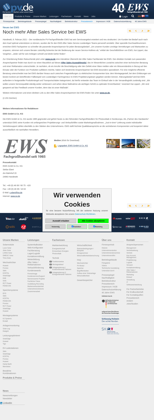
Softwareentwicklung (134, 285)
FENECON (7, 286)
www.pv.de (105, 93)
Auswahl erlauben (61, 221)
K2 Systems (7, 319)
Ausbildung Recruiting (36, 284)
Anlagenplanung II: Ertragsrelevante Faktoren (61, 273)
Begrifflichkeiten (83, 271)
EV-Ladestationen (11, 348)
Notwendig (56, 227)
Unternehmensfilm (108, 255)
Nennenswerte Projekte (36, 279)
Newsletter (7, 398)
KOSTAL (6, 273)
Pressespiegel (40, 21)
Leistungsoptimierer (11, 335)
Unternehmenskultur (109, 250)
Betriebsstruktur (71, 21)
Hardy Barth (7, 364)
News (86, 16)
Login (125, 16)
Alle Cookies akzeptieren (93, 221)
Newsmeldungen (10, 395)
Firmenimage (32, 274)
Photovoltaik (56, 254)
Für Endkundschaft (134, 292)
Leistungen (54, 16)
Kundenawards (34, 270)
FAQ (79, 260)
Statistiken (77, 227)
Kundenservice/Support (36, 276)
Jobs (93, 16)
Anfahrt (129, 301)
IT (127, 282)
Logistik (129, 263)
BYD (4, 293)
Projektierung (131, 260)
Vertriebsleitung (132, 250)
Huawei (5, 266)
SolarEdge (7, 276)
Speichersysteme (10, 290)
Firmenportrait (8, 21)
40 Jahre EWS (141, 21)
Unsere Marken (39, 16)
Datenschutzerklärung (122, 21)
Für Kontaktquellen (134, 295)
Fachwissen (66, 16)
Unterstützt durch (108, 271)
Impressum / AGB (103, 21)
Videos (104, 266)
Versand (129, 265)
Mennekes (6, 367)
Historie (104, 248)
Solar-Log (6, 329)
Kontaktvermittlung (36, 256)
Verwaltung (130, 280)
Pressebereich (87, 21)
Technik (55, 258)
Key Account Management (131, 256)
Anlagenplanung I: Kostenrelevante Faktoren (61, 268)
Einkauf (129, 277)
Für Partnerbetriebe (135, 289)
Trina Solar (7, 258)
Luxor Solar (7, 248)
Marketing (130, 275)
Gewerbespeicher (85, 280)
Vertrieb (129, 253)
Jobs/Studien (132, 304)
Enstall (5, 321)
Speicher (80, 268)
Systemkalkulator (35, 245)
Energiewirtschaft (58, 249)
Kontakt (77, 16)
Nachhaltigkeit (55, 21)
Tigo (4, 344)
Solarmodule (8, 245)
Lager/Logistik (34, 253)
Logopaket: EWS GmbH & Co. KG (73, 145)
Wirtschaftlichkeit (84, 245)
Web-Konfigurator (35, 248)
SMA (4, 271)
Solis (4, 281)
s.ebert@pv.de (16, 192)
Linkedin (7, 403)
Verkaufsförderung (36, 268)
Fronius (5, 268)
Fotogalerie (106, 263)
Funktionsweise (58, 262)
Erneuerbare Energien (60, 251)
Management (131, 248)
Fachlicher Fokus (34, 281)
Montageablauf (57, 264)
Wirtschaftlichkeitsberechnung (88, 256)
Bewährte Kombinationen (9, 372)
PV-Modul (80, 266)
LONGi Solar (7, 253)
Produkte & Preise (22, 16)
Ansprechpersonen (134, 245)
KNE (4, 278)
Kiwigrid (6, 331)
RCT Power (7, 283)
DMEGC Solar (8, 255)
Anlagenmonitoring (11, 325)
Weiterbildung (34, 259)
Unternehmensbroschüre (111, 253)
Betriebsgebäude (25, 21)
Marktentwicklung (60, 245)
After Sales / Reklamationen (34, 263)
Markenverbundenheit (36, 286)
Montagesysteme (10, 315)
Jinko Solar (7, 250)
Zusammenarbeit (34, 291)
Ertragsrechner (82, 253)
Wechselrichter (9, 262)
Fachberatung (34, 250)
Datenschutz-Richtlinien (85, 214)
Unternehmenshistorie (36, 289)
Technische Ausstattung (110, 268)
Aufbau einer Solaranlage (86, 273)
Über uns (8, 16)
